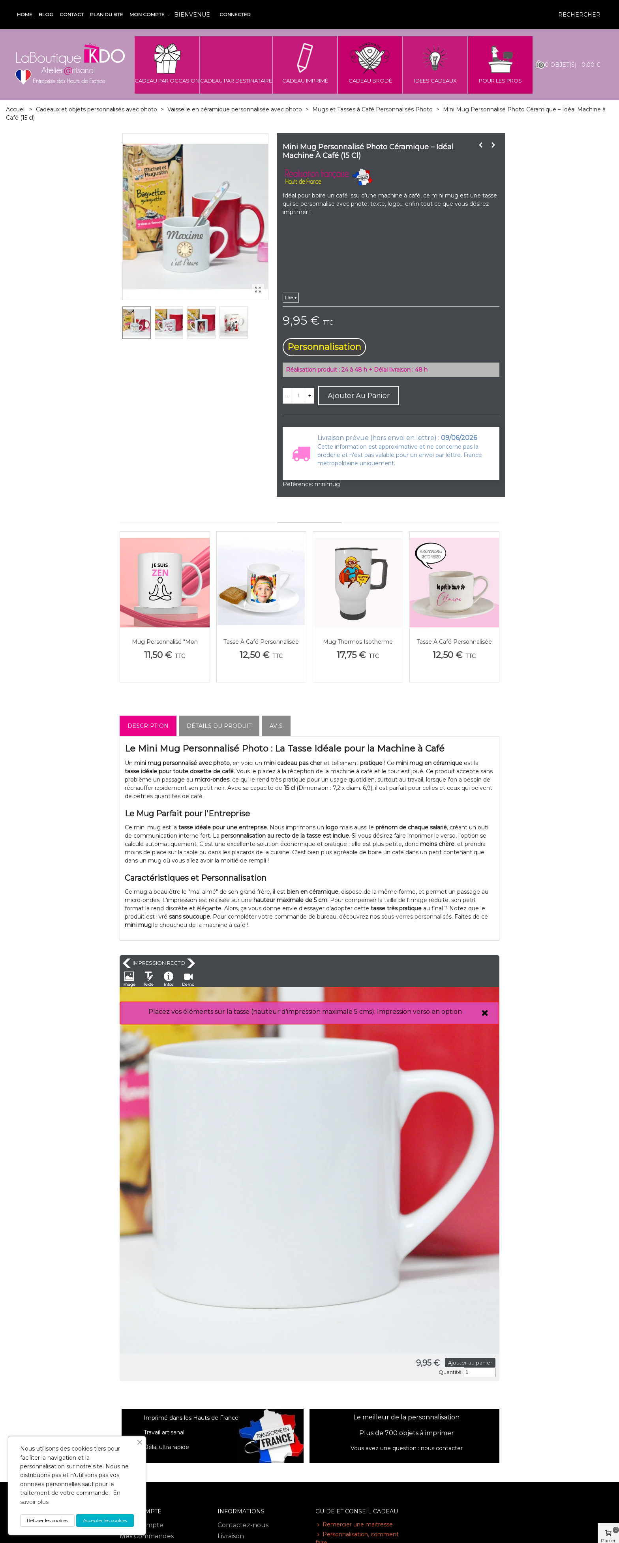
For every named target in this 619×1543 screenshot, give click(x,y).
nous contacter (442, 1302)
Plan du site (106, 14)
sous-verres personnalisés (416, 916)
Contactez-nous (243, 1379)
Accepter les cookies (105, 1520)
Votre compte (141, 1379)
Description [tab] (148, 725)
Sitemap (231, 1494)
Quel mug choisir (342, 1406)
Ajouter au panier (324, 1216)
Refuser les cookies (47, 1520)
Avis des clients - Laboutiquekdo (243, 1478)
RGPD (227, 1505)
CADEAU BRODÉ (370, 80)
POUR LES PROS (500, 80)
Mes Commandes (147, 1390)
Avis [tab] (276, 725)
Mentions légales (244, 1401)
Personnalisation (324, 347)
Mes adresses (140, 1412)
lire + (291, 298)
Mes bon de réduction (154, 1443)
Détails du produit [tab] (219, 725)
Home (24, 14)
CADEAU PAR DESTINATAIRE (236, 80)
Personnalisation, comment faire (357, 1392)
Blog (46, 14)
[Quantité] (298, 396)
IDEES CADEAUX (435, 80)
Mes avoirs (136, 1401)
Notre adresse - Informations (242, 1437)
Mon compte (147, 14)
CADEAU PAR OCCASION (167, 80)
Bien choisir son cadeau (351, 1416)
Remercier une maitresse (354, 1378)
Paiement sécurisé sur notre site (252, 1457)
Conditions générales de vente (255, 1416)
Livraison (231, 1390)
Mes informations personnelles (146, 1427)
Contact (72, 14)
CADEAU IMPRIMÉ (305, 80)
